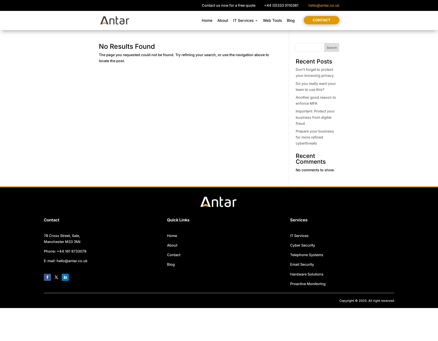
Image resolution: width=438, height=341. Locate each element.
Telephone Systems (306, 255)
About (222, 20)
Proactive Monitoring (308, 284)
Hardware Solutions (307, 274)
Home (207, 20)
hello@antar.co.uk (323, 5)
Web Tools (272, 20)
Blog (291, 20)
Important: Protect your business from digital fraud (315, 117)
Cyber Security (302, 245)
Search (332, 47)
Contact (321, 20)
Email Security (302, 264)
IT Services (243, 20)
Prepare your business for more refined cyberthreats (315, 137)
